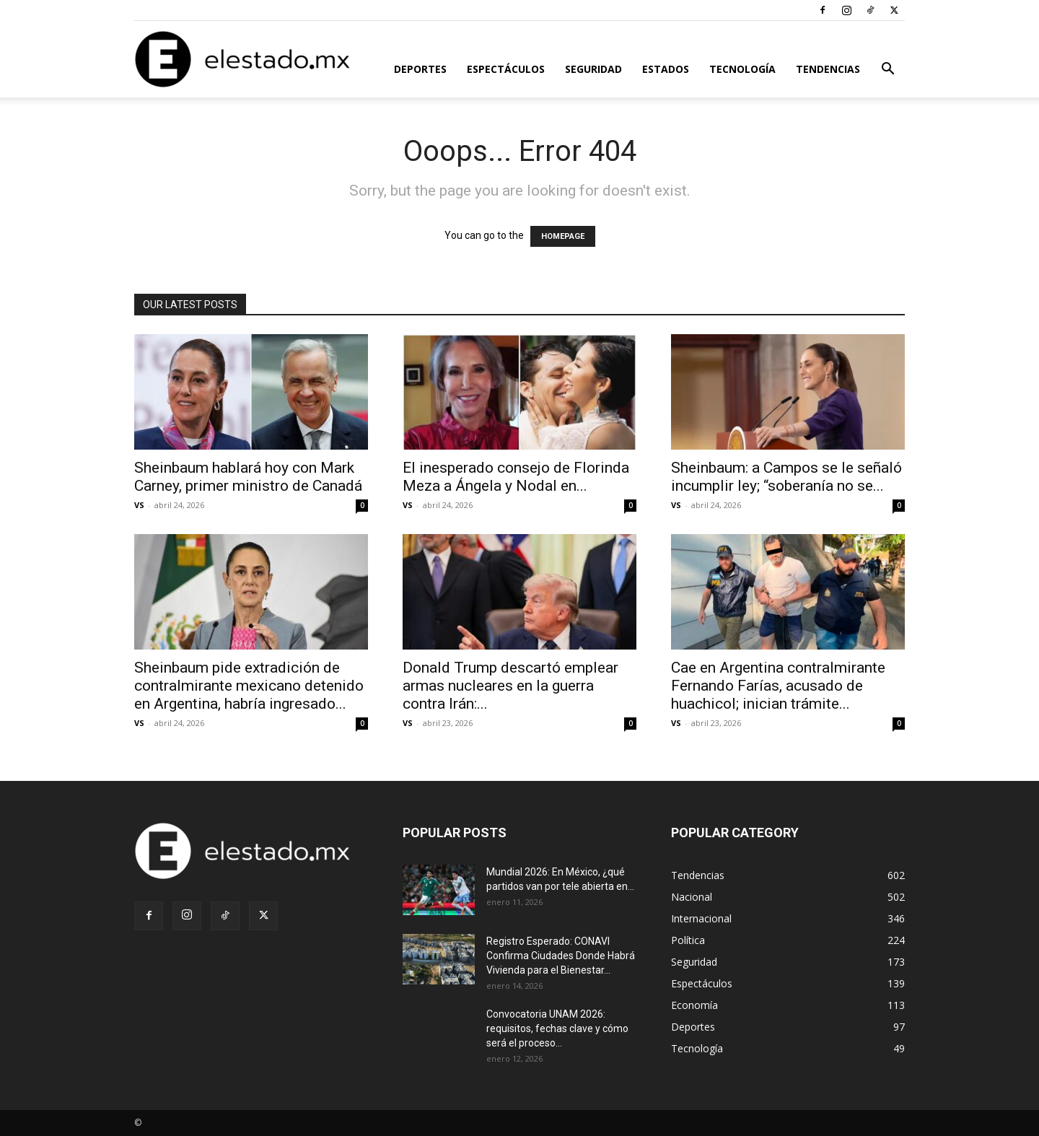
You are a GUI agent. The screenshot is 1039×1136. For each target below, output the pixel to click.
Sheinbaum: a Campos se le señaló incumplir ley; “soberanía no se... (786, 476)
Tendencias (828, 69)
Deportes (420, 69)
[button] (887, 70)
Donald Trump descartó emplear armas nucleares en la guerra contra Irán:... (510, 685)
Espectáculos (506, 69)
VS (139, 504)
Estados (665, 69)
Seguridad (593, 69)
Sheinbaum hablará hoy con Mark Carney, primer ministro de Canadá (248, 476)
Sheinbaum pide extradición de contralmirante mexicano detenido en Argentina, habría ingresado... (249, 685)
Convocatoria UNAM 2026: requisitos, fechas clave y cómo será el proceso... (557, 1028)
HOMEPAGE (562, 236)
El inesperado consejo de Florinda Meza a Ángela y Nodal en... (516, 476)
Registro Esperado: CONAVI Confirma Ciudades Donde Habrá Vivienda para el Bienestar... (560, 955)
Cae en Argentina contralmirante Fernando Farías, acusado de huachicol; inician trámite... (778, 685)
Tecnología (742, 69)
